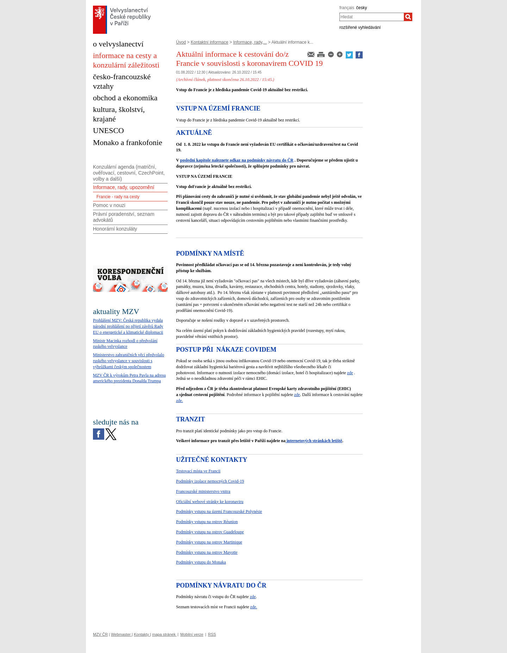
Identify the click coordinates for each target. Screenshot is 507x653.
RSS (212, 634)
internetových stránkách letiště (314, 440)
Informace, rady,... (250, 42)
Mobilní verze (191, 634)
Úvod (181, 42)
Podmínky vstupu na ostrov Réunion (207, 521)
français (346, 7)
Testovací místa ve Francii (198, 471)
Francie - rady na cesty (117, 196)
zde (350, 372)
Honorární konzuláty (115, 229)
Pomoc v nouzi (109, 205)
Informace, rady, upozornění (123, 187)
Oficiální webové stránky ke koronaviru (209, 501)
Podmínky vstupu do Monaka (201, 562)
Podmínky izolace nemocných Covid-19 (210, 481)
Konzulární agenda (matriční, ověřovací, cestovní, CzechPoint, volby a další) (129, 173)
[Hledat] (408, 17)
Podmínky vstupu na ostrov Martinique (209, 542)
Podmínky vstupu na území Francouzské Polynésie (219, 511)
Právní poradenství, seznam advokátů (123, 217)
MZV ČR (100, 634)
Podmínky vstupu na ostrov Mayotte (207, 552)
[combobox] (371, 17)
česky (361, 7)
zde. (179, 400)
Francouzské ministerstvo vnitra (203, 491)
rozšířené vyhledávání (360, 27)
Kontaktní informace (210, 42)
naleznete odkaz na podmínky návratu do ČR (252, 160)
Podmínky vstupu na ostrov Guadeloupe (210, 531)
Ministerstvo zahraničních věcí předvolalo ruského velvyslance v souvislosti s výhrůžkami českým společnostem (128, 360)
